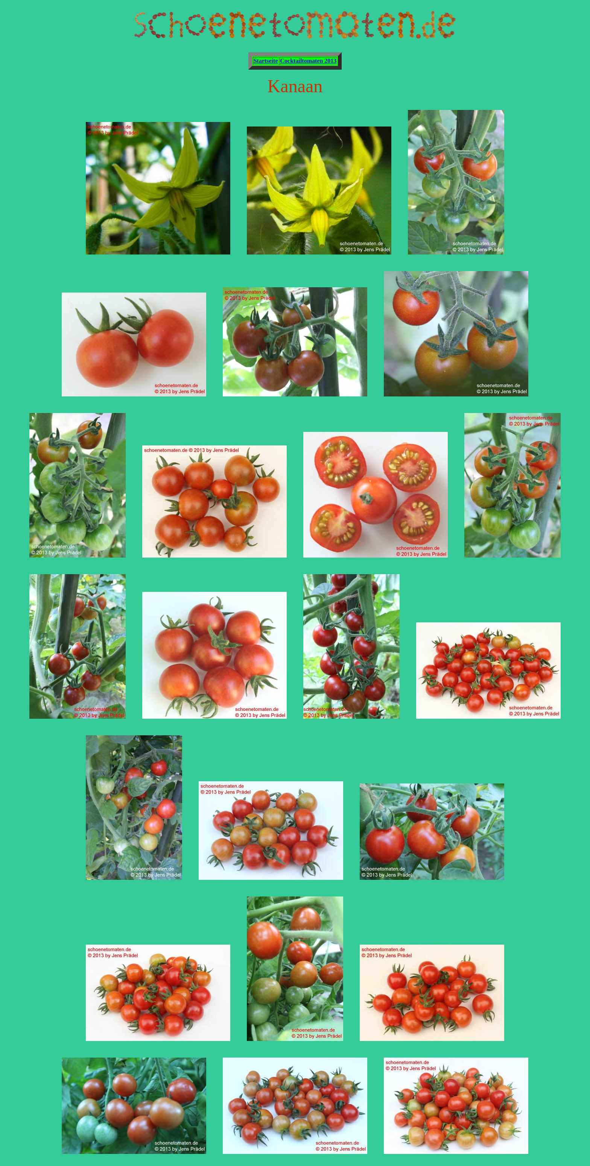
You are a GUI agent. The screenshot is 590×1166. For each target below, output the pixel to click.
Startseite (266, 61)
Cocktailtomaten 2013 (308, 61)
